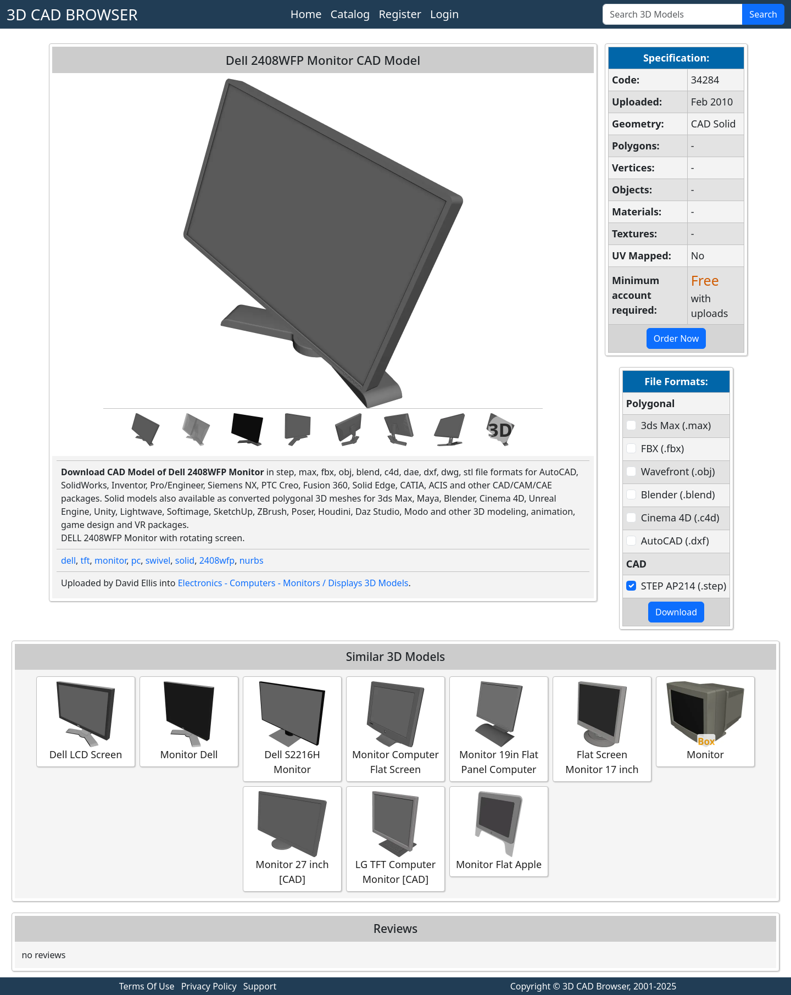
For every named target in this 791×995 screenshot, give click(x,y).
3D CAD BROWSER (72, 14)
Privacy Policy (209, 986)
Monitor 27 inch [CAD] (292, 838)
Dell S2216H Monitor (292, 728)
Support (259, 986)
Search (763, 14)
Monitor (705, 721)
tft (85, 560)
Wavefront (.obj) (678, 471)
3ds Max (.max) (676, 425)
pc (136, 560)
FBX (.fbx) (662, 448)
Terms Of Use (147, 986)
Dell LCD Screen (86, 721)
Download (676, 612)
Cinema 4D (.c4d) (680, 517)
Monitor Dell (189, 721)
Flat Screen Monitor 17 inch (602, 728)
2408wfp (217, 560)
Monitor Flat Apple (499, 831)
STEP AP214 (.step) (683, 585)
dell (68, 560)
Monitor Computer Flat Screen (395, 728)
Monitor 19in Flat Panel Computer (499, 728)
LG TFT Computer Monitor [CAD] (395, 838)
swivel (158, 560)
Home (306, 14)
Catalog (350, 14)
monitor (110, 560)
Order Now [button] (676, 338)
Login (444, 14)
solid (184, 560)
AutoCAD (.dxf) (675, 540)
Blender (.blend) (678, 494)
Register (399, 14)
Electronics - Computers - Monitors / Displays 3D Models (293, 583)
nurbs (251, 560)
